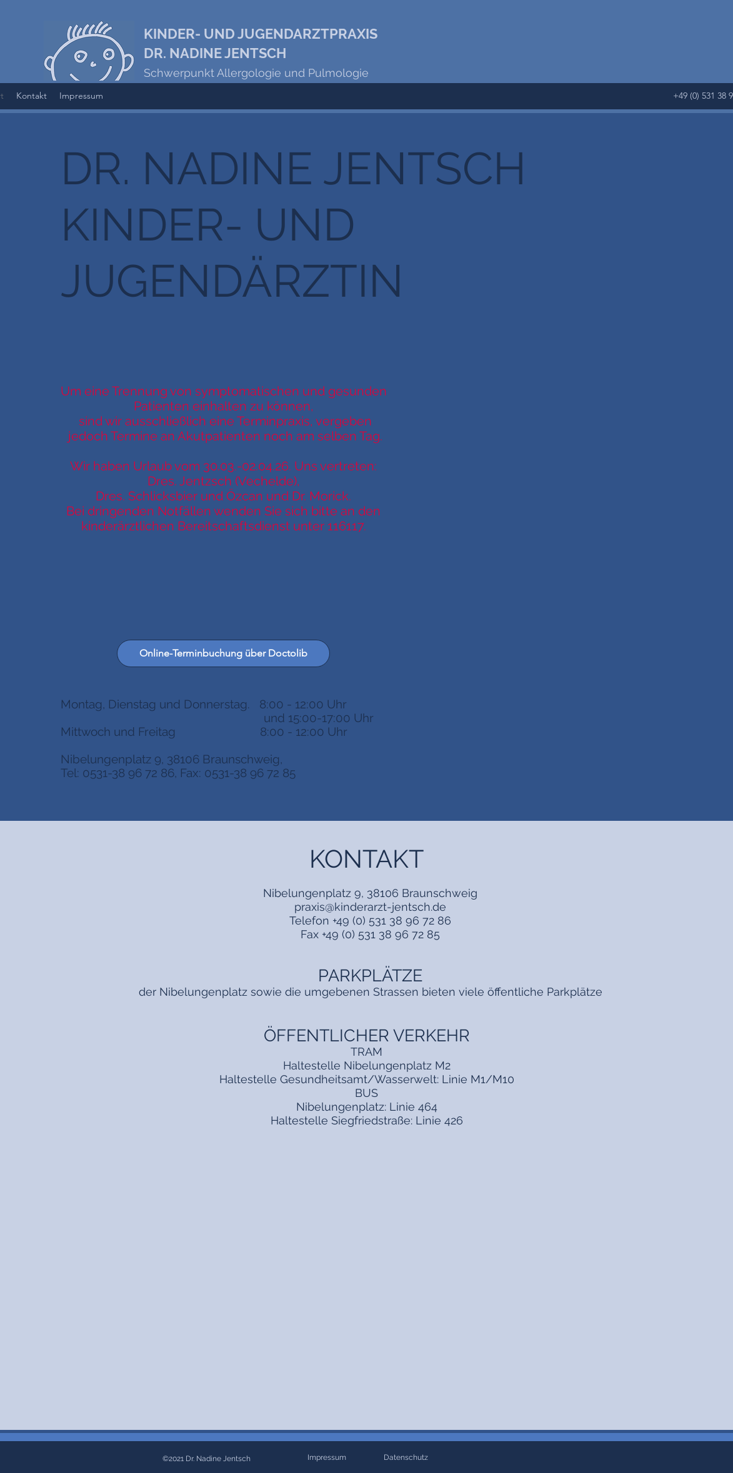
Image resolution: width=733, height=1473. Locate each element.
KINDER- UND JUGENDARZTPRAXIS (260, 34)
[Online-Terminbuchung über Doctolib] (223, 653)
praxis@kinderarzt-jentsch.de (370, 906)
